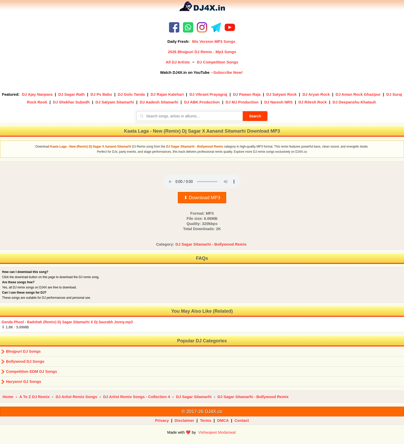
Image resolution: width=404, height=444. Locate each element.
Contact (241, 420)
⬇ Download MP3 (202, 197)
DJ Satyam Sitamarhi (115, 102)
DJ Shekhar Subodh (71, 102)
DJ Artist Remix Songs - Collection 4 (136, 396)
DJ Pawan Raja (247, 94)
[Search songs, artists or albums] (190, 116)
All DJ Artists (178, 62)
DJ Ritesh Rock (312, 102)
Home (8, 396)
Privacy (162, 420)
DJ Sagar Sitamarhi (194, 396)
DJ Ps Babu (101, 94)
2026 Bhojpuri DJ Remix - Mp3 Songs (202, 52)
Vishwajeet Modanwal (216, 432)
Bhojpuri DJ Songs (23, 351)
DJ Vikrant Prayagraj (208, 94)
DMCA (223, 420)
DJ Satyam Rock (281, 94)
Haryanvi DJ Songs (23, 381)
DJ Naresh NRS (278, 102)
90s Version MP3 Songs (213, 41)
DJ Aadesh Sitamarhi (159, 102)
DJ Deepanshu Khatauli (354, 102)
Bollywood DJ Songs (25, 361)
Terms (205, 420)
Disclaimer (184, 420)
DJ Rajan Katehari (167, 94)
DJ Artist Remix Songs (76, 396)
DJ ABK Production (202, 102)
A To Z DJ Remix (34, 396)
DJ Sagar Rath (71, 94)
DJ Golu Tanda (131, 94)
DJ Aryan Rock (316, 94)
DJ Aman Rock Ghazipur (358, 94)
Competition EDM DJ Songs (31, 371)
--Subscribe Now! (226, 72)
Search (255, 116)
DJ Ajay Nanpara (37, 94)
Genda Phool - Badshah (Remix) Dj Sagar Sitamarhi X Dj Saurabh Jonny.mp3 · (67, 324)
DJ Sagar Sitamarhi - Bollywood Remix (211, 244)
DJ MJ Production (242, 102)
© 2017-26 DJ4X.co (202, 411)
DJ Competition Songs (217, 62)
